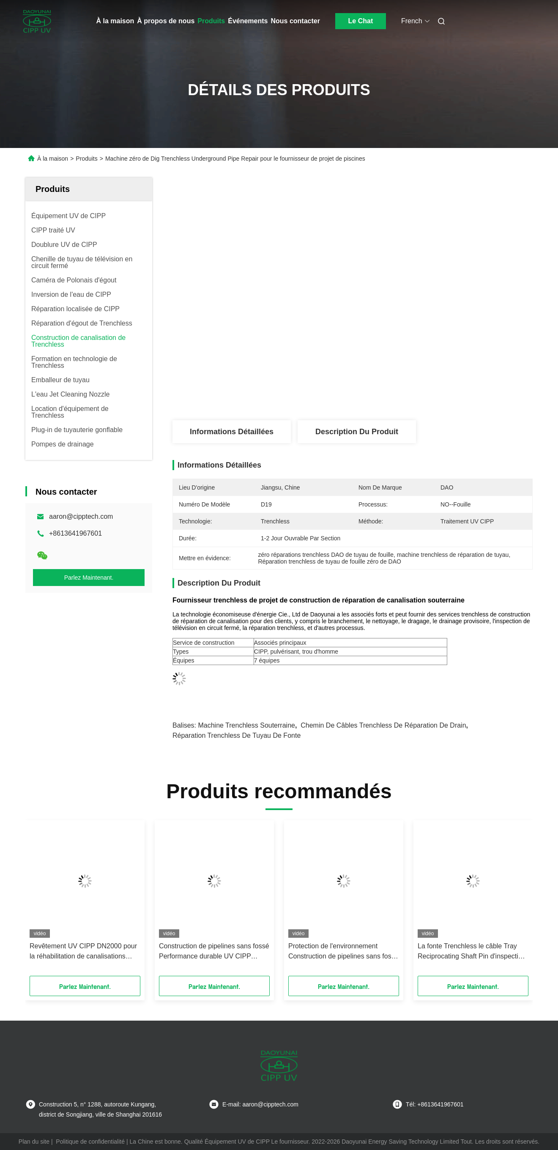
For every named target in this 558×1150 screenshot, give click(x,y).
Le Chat (360, 21)
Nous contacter (295, 21)
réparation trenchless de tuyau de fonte (236, 735)
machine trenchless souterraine (246, 725)
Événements (248, 21)
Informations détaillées (232, 431)
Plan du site (34, 1141)
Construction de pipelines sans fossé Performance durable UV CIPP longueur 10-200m (214, 951)
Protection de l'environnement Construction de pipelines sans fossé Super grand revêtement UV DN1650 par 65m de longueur (343, 951)
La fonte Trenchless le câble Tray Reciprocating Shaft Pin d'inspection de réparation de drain (472, 951)
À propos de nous (165, 21)
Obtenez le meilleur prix (397, 392)
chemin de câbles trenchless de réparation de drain (383, 725)
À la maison (115, 21)
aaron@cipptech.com (81, 516)
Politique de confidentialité (90, 1141)
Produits (211, 21)
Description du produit (356, 431)
